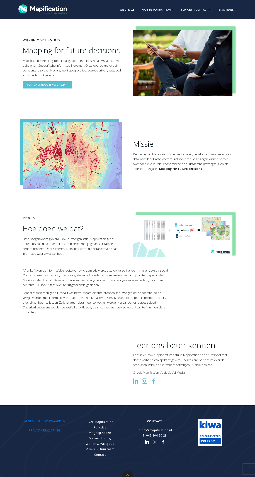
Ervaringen (226, 9)
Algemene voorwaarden (45, 421)
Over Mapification (99, 422)
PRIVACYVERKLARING (44, 430)
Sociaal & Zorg (100, 438)
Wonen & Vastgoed (100, 444)
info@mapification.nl (157, 430)
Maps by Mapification (158, 9)
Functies (100, 427)
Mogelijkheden (100, 433)
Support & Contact (196, 9)
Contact (100, 455)
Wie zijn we (127, 9)
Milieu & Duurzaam (100, 449)
